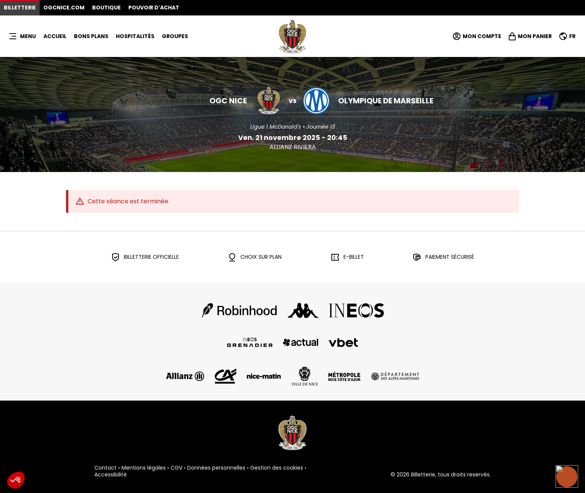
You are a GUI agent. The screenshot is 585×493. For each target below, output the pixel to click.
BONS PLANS (91, 36)
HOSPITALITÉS (135, 36)
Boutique (106, 7)
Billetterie (20, 7)
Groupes (175, 36)
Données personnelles (216, 468)
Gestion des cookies (276, 468)
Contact (105, 468)
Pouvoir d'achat (153, 7)
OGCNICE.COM (64, 7)
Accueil (54, 36)
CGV (176, 468)
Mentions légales (144, 468)
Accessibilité (110, 474)
